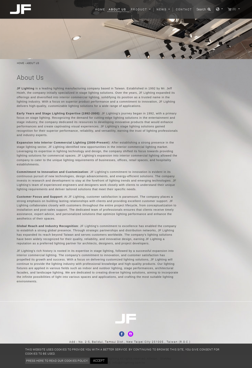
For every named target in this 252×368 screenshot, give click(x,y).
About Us (117, 9)
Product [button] (139, 9)
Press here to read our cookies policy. (57, 360)
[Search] (204, 9)
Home (101, 9)
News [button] (162, 9)
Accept (99, 360)
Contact (184, 9)
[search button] (209, 11)
